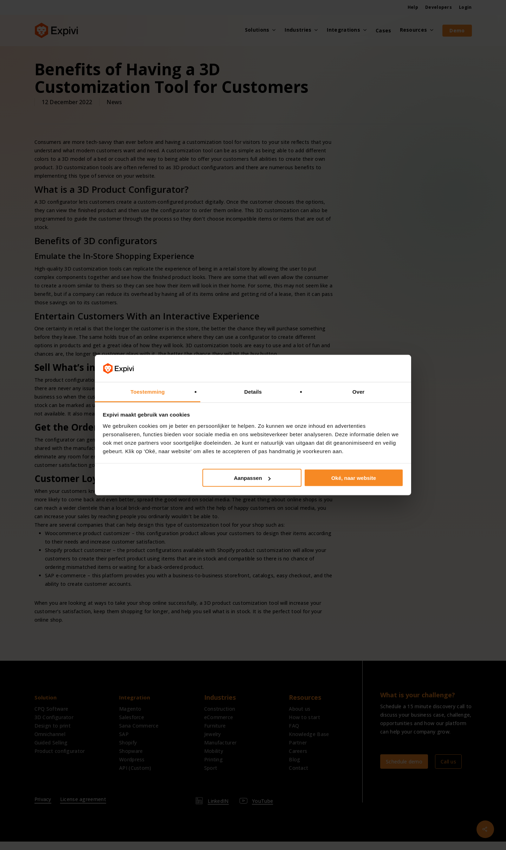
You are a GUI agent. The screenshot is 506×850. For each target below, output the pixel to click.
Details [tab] (253, 391)
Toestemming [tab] (147, 391)
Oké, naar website (353, 478)
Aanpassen (252, 478)
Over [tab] (358, 391)
